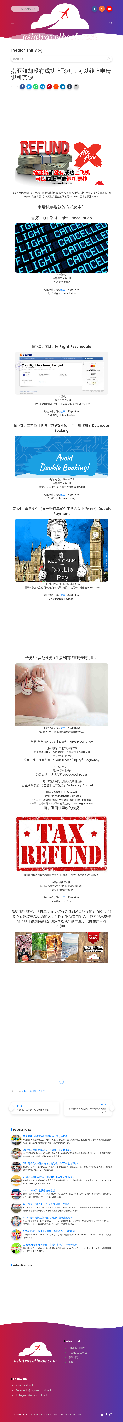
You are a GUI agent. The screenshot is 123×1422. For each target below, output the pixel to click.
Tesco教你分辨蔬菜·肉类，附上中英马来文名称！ (49, 1217)
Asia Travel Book (40, 1414)
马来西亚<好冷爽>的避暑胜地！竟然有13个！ (46, 1136)
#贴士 (25, 1091)
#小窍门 (33, 1091)
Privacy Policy (77, 1348)
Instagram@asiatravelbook (32, 1395)
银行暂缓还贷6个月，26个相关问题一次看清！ (47, 1204)
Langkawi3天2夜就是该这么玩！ (40, 1190)
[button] (22, 86)
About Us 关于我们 (79, 1352)
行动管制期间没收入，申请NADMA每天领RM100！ (49, 1177)
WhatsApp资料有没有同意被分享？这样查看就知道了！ (52, 1244)
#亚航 (42, 1091)
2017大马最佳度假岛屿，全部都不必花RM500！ (48, 1150)
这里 (62, 289)
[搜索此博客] (61, 59)
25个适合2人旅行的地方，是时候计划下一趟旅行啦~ (50, 1163)
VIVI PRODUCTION (72, 1414)
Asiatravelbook (24, 1385)
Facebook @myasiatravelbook (33, 1390)
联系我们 (73, 1357)
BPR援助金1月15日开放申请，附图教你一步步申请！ (50, 1231)
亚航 (71, 1362)
